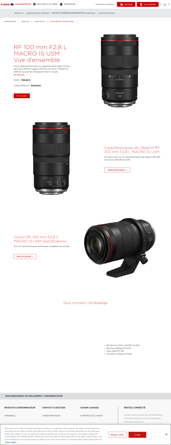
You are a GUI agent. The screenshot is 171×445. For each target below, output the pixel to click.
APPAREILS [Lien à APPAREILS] (8, 411)
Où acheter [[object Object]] (148, 4)
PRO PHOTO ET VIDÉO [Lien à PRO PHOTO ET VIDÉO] (50, 418)
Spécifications (25, 263)
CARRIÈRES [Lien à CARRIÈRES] (84, 415)
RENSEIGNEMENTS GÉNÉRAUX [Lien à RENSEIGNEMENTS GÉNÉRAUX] (54, 421)
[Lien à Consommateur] (5, 4)
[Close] (166, 434)
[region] (85, 434)
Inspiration (77, 13)
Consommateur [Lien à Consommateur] (10, 21)
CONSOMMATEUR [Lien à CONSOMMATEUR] (49, 411)
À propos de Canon (104, 4)
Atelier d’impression (61, 13)
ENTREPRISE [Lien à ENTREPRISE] (47, 415)
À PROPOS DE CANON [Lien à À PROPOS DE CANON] (88, 411)
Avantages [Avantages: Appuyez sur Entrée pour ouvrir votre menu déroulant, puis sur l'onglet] (88, 13)
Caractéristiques (117, 177)
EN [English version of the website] (160, 4)
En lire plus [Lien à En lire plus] (19, 82)
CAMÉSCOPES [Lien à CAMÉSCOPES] (9, 421)
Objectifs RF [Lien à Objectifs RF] (40, 21)
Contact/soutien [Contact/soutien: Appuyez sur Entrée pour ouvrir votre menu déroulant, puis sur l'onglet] (104, 13)
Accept (137, 435)
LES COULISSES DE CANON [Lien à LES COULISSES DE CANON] (90, 421)
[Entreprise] (63, 4)
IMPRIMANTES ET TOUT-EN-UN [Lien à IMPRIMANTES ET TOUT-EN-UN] (16, 418)
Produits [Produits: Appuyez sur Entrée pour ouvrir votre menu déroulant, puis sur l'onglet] (18, 13)
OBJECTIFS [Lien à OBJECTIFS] (25, 21)
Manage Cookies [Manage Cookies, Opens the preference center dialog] (117, 435)
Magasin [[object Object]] (126, 4)
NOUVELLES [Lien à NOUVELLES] (84, 418)
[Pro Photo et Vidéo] (43, 4)
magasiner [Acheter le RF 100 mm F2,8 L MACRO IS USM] (22, 103)
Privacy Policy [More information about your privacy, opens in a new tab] (11, 442)
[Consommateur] (21, 4)
